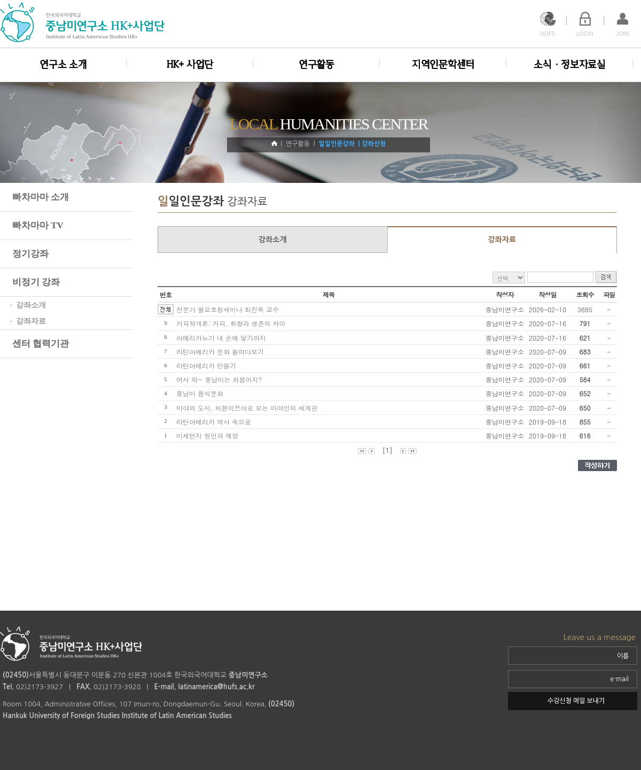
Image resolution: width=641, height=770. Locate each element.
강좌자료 (502, 239)
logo (84, 22)
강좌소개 (273, 239)
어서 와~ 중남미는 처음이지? (221, 379)
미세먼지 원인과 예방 (209, 435)
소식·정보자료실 (570, 64)
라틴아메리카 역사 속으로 (215, 421)
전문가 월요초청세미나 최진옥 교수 (227, 309)
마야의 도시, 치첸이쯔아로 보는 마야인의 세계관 (249, 407)
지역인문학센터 (443, 64)
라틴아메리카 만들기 (208, 365)
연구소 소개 (63, 64)
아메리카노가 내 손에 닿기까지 (223, 337)
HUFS (547, 33)
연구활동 (316, 64)
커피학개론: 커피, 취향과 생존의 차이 (233, 323)
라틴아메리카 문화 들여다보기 (222, 351)
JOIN (622, 33)
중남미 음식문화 (202, 393)
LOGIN (585, 33)
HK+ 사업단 (190, 64)
